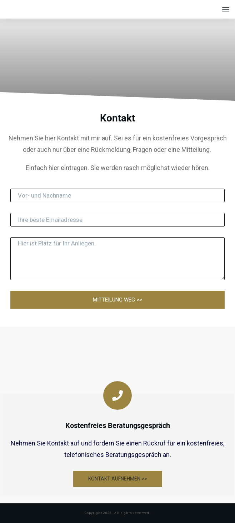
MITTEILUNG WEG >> (117, 300)
